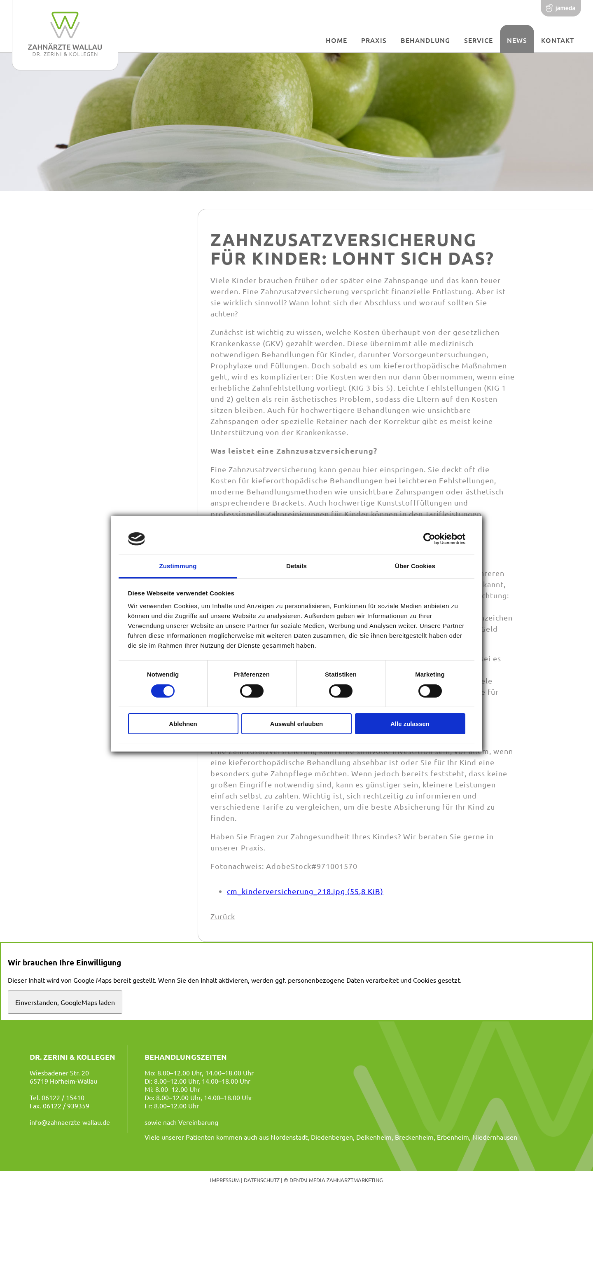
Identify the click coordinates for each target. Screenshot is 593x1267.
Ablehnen (183, 723)
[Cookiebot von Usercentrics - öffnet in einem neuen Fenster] (429, 539)
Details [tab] (296, 565)
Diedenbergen (332, 1137)
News (517, 39)
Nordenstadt (289, 1137)
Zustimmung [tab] (178, 565)
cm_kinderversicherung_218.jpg (305, 891)
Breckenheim (414, 1137)
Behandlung (425, 39)
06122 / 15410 (63, 1097)
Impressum (225, 1179)
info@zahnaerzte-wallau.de (70, 1122)
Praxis (374, 39)
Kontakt (557, 39)
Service (478, 39)
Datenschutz (262, 1179)
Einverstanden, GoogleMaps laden (65, 1002)
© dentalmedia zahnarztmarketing (333, 1179)
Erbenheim (453, 1137)
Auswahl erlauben (296, 723)
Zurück (222, 916)
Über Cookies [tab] (415, 565)
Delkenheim (374, 1137)
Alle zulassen (410, 723)
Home (336, 39)
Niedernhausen (494, 1137)
